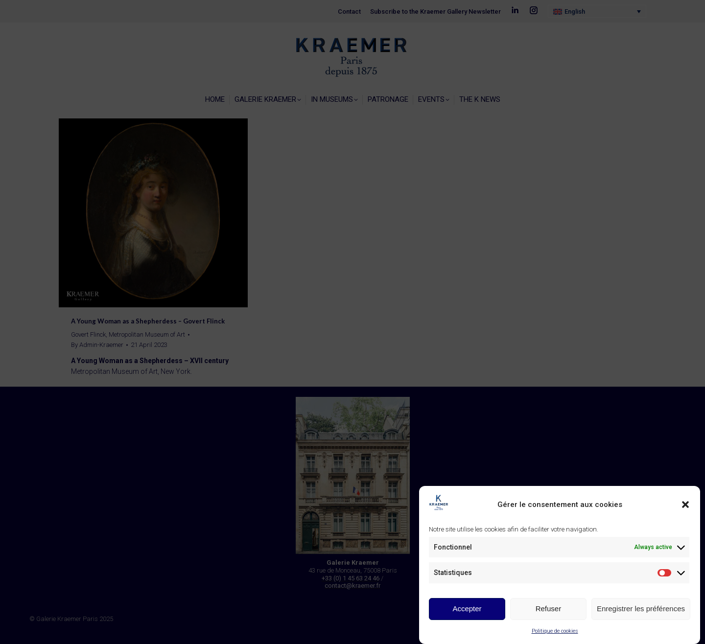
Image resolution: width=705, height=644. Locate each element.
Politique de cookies (555, 631)
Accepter (466, 608)
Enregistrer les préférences (641, 608)
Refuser (549, 608)
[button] (685, 504)
